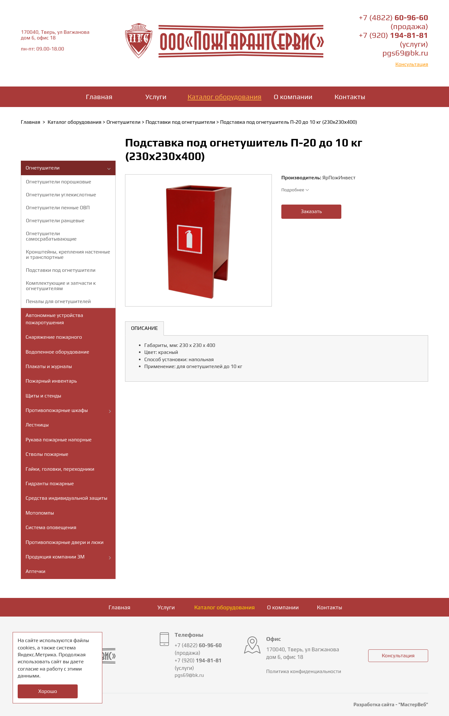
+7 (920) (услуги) (393, 40)
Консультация (411, 64)
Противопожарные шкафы (57, 410)
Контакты (349, 96)
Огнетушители (123, 122)
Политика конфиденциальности (303, 671)
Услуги (156, 96)
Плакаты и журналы (49, 366)
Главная (99, 96)
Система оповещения (51, 527)
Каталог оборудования (224, 96)
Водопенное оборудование (57, 352)
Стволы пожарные (47, 454)
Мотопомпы (40, 513)
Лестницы (37, 425)
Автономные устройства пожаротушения (54, 318)
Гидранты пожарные (50, 483)
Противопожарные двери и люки (65, 542)
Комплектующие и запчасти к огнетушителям (61, 285)
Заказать (311, 211)
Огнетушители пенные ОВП (58, 208)
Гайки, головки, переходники (60, 469)
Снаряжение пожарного (54, 337)
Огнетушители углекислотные (61, 195)
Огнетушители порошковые (58, 182)
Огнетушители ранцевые (55, 221)
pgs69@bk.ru (405, 52)
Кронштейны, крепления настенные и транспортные (68, 254)
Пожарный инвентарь (51, 381)
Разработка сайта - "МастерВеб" (390, 704)
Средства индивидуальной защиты (66, 498)
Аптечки (35, 571)
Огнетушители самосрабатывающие (51, 236)
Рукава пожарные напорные (59, 440)
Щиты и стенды (43, 396)
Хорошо (47, 691)
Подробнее (295, 189)
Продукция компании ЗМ (55, 557)
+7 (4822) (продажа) (393, 22)
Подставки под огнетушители (180, 122)
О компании (293, 96)
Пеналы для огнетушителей (58, 301)
